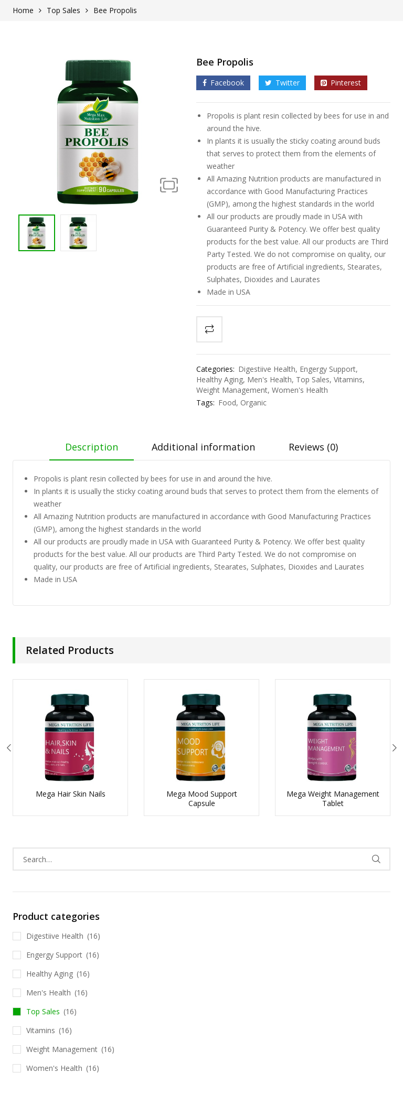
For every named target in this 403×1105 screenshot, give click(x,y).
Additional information (203, 447)
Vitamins (348, 379)
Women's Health (300, 390)
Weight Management (232, 390)
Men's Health (269, 379)
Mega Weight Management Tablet (333, 798)
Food (227, 402)
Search (376, 859)
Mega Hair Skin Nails (70, 794)
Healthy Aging (219, 379)
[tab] (91, 450)
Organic (253, 402)
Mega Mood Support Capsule (201, 798)
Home (23, 10)
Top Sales (63, 10)
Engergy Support (328, 369)
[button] (169, 184)
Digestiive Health (266, 369)
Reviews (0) (313, 447)
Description (91, 447)
